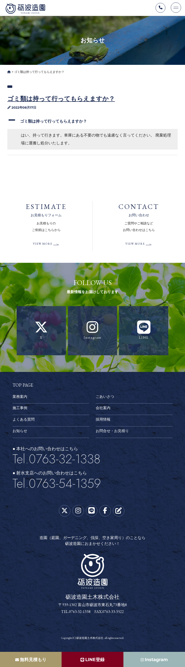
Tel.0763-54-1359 (57, 484)
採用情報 (103, 420)
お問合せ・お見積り (113, 432)
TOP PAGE (23, 386)
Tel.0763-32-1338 (56, 460)
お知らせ (20, 432)
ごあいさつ (105, 397)
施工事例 (20, 409)
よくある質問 (24, 420)
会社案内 (103, 409)
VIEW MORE (42, 245)
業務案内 (20, 397)
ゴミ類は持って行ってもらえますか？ (61, 99)
